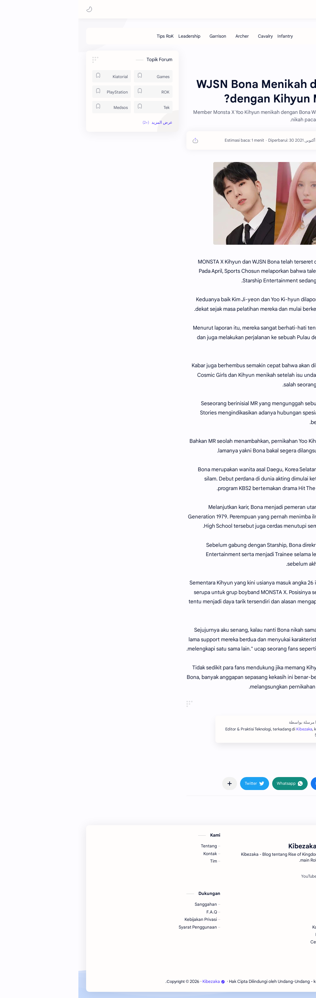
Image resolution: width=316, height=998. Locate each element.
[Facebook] (270, 876)
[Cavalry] (187, 36)
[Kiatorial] (33, 76)
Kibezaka (255, 9)
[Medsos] (33, 107)
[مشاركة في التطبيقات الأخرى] (151, 783)
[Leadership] (111, 36)
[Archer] (163, 36)
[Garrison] (139, 36)
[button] (10, 9)
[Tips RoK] (86, 36)
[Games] (75, 76)
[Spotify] (249, 876)
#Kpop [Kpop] (275, 765)
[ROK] (75, 91)
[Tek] (75, 107)
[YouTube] (230, 876)
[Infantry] (206, 36)
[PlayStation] (33, 91)
